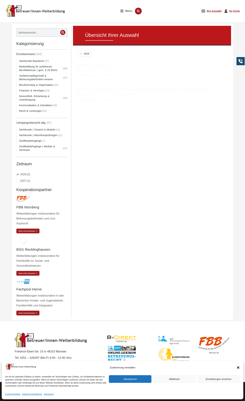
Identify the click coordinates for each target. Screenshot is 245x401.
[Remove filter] (84, 54)
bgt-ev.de (174, 343)
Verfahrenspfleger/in (93, 65)
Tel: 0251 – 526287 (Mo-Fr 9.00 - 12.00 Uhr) (43, 357)
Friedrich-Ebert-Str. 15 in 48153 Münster (40, 351)
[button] (238, 390)
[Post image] (23, 198)
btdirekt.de (121, 341)
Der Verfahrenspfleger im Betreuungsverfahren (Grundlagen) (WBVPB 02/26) (143, 89)
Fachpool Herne (29, 289)
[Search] (62, 32)
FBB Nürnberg (27, 207)
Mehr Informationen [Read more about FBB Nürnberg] (28, 231)
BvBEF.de (174, 364)
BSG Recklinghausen (33, 249)
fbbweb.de (214, 352)
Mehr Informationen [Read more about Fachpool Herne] (28, 313)
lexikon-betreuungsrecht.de (121, 364)
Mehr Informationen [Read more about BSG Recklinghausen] (28, 273)
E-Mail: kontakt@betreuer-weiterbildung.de (44, 364)
